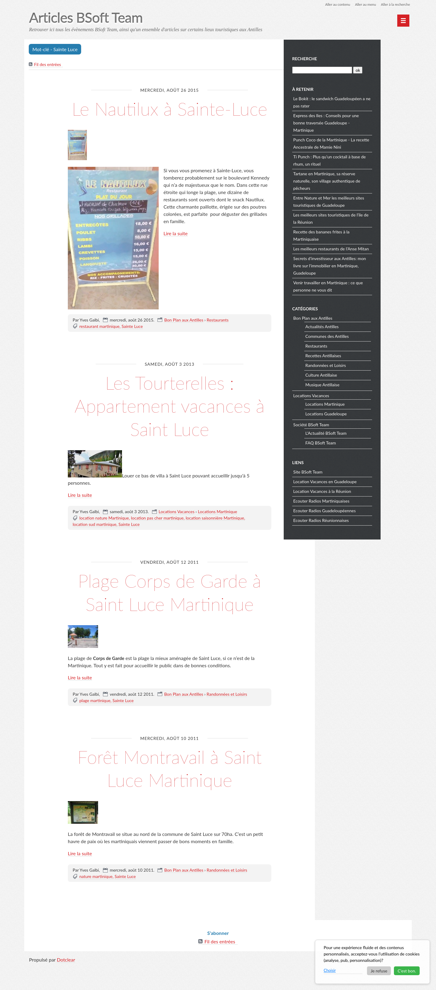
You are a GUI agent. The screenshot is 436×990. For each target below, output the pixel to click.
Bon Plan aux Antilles (183, 343)
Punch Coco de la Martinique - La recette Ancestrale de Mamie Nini (363, 143)
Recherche (336, 58)
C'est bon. (407, 970)
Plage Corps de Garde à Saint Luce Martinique (169, 615)
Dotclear (66, 984)
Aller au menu (364, 4)
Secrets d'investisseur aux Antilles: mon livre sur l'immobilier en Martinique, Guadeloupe (361, 265)
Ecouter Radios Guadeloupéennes (356, 510)
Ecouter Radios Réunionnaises (353, 519)
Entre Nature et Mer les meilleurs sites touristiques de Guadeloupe (360, 201)
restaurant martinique (99, 349)
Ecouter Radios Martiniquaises (353, 500)
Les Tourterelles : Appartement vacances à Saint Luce (169, 429)
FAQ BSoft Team (352, 442)
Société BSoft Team (343, 424)
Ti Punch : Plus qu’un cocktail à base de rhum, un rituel (361, 159)
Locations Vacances (177, 535)
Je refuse (379, 970)
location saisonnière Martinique (215, 541)
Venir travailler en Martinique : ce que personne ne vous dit (360, 285)
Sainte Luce (132, 349)
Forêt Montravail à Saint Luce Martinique (169, 791)
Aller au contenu (335, 4)
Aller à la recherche (395, 4)
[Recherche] (353, 69)
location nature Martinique (104, 541)
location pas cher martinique (157, 541)
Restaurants (218, 343)
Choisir (330, 970)
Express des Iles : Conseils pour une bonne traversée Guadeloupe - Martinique (358, 122)
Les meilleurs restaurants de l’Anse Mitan (363, 248)
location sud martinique (94, 547)
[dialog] (372, 962)
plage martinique (95, 723)
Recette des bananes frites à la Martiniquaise (353, 235)
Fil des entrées (48, 64)
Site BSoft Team (339, 471)
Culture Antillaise (353, 374)
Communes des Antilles (359, 335)
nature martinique (96, 900)
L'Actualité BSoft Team (357, 432)
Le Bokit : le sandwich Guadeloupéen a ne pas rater (361, 101)
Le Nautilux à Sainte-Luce (169, 120)
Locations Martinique (217, 535)
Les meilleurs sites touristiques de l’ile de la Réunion (362, 218)
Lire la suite (176, 256)
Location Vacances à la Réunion (354, 490)
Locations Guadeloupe (358, 413)
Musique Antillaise (354, 384)
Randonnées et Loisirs (226, 717)
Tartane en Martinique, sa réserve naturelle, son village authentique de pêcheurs (358, 180)
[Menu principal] (403, 21)
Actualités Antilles (354, 325)
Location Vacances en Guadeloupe (356, 480)
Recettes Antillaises (355, 355)
